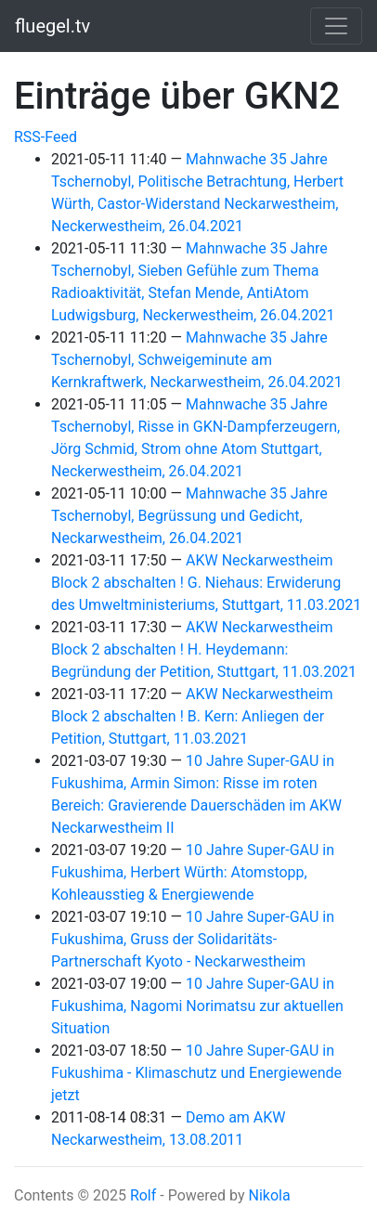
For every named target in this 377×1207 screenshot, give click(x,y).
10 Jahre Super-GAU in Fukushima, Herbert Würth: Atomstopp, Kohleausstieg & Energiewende (192, 872)
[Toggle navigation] (336, 26)
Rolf (143, 1195)
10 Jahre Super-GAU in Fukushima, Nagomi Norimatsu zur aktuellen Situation (197, 1006)
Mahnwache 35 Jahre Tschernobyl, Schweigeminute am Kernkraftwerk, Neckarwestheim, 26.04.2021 (197, 360)
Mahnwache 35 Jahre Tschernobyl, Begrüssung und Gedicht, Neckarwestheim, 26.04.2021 (189, 516)
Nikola (269, 1195)
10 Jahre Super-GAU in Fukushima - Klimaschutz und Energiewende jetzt (196, 1073)
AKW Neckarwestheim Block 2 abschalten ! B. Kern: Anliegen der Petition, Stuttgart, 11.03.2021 (192, 716)
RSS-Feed (45, 137)
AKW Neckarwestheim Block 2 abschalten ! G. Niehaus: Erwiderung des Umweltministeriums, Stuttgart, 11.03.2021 (206, 583)
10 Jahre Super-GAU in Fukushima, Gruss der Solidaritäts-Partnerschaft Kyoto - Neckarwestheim (192, 939)
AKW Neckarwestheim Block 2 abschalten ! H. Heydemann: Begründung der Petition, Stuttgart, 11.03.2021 (204, 649)
